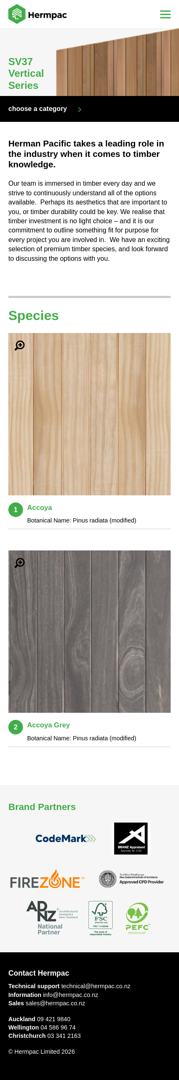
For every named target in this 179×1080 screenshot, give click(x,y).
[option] (89, 62)
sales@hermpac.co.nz (56, 1003)
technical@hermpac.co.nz (96, 986)
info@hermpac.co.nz (70, 995)
